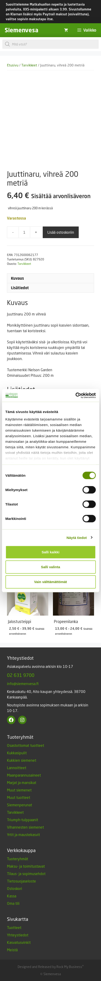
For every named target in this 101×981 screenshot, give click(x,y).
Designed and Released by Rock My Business (50, 967)
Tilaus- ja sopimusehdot (26, 873)
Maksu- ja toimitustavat (26, 866)
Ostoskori (14, 888)
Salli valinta (50, 567)
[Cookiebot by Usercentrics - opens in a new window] (75, 395)
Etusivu (12, 65)
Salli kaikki (50, 552)
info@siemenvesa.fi (23, 683)
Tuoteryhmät (17, 858)
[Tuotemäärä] (24, 232)
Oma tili (13, 903)
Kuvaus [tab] (17, 278)
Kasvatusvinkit (19, 942)
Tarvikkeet (29, 65)
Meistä (12, 950)
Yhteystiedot (17, 935)
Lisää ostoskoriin (60, 232)
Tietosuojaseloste (21, 881)
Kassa (11, 896)
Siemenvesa (21, 30)
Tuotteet (14, 927)
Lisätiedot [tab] (20, 287)
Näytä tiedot (77, 537)
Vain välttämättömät (50, 582)
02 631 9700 (20, 675)
